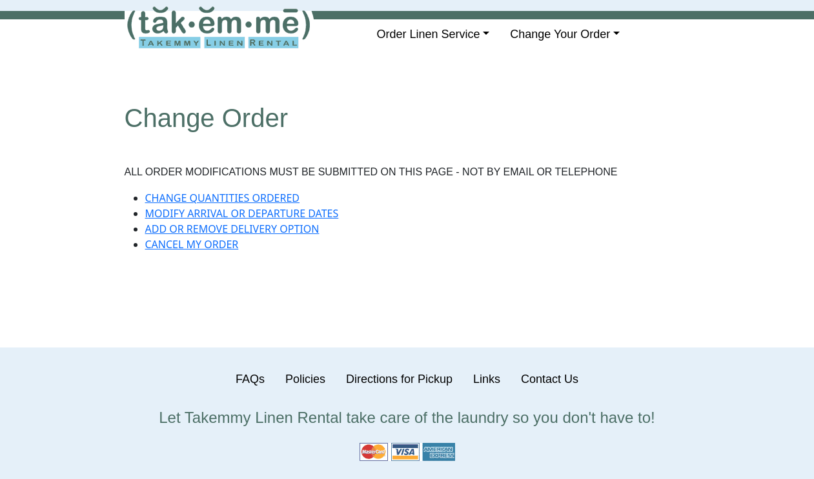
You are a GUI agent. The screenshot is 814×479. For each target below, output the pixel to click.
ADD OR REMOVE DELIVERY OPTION (232, 229)
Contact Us (549, 379)
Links (486, 379)
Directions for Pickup (399, 379)
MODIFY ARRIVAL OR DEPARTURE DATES (242, 213)
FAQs (250, 379)
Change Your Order (560, 34)
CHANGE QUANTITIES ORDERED (222, 198)
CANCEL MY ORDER (192, 244)
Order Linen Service (428, 34)
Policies (305, 379)
